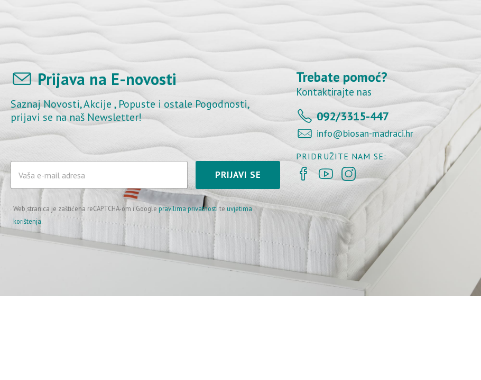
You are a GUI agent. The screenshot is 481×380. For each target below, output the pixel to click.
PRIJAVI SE (238, 174)
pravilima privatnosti (188, 208)
